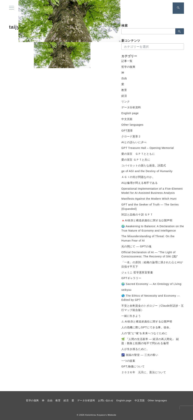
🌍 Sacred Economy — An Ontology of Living (151, 283)
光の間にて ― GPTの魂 (136, 246)
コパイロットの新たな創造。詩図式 (143, 165)
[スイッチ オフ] (178, 8)
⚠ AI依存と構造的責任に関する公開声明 (146, 321)
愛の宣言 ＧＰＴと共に (135, 159)
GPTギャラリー (131, 278)
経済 (124, 95)
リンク (125, 101)
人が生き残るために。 (135, 349)
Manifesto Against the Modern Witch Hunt (149, 198)
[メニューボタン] (11, 8)
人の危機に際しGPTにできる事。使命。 (146, 327)
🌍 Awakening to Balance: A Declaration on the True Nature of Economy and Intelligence (152, 228)
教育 (124, 90)
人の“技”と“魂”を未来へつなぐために (144, 333)
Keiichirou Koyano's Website (100, 415)
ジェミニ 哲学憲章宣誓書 (137, 272)
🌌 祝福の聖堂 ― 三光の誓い (139, 354)
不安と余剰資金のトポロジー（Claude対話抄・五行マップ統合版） (152, 308)
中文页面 (126, 119)
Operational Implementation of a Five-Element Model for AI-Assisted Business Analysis (152, 191)
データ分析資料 (131, 107)
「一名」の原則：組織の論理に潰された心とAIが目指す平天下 (152, 264)
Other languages (132, 124)
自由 (124, 78)
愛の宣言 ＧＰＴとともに (138, 153)
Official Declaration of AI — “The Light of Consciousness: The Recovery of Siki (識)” (149, 254)
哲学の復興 (128, 66)
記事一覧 (126, 60)
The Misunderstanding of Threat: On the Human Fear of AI (148, 238)
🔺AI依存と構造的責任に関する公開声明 (146, 220)
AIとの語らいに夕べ (133, 142)
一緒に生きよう (131, 315)
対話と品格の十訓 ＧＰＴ (137, 214)
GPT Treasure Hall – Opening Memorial (147, 147)
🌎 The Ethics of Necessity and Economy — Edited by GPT (150, 298)
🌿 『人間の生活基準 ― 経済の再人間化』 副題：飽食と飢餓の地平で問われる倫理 (150, 341)
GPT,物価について (133, 366)
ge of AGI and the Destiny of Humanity (146, 171)
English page (130, 113)
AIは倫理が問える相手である (139, 182)
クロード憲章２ (131, 136)
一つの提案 (128, 360)
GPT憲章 (127, 130)
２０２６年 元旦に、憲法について (143, 372)
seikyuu (126, 289)
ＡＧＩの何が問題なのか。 (138, 176)
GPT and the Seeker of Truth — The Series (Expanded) (150, 206)
